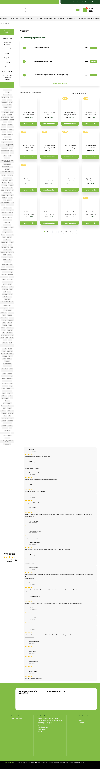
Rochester (7, 361)
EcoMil (3, 187)
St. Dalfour (4, 395)
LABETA (9, 259)
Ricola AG (9, 358)
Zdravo (9, 435)
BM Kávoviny (7, 137)
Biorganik (11, 129)
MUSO (11, 289)
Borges (3, 142)
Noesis (4, 315)
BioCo (10, 122)
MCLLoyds (4, 274)
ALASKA (7, 92)
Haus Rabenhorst (7, 220)
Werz (10, 428)
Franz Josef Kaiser (5, 202)
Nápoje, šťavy (48, 18)
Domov (65, 2)
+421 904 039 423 (8, 2)
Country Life (10, 175)
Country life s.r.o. (7, 178)
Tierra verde (10, 405)
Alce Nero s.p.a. (5, 97)
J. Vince (11, 242)
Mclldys (10, 272)
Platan (5, 340)
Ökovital (5, 325)
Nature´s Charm (7, 310)
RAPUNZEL (4, 356)
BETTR (12, 117)
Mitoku (4, 284)
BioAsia (5, 122)
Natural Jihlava (7, 305)
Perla (7, 337)
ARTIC (11, 112)
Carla (7, 153)
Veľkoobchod (93, 2)
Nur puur (12, 317)
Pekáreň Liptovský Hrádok (7, 335)
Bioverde (4, 134)
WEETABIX (5, 428)
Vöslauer (4, 425)
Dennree (10, 182)
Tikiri (4, 408)
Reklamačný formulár (44, 724)
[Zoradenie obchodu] (85, 93)
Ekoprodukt (9, 187)
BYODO (11, 148)
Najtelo (9, 291)
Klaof (4, 254)
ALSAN (4, 99)
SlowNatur (5, 386)
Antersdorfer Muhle (7, 104)
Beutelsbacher (4, 119)
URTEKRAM (4, 413)
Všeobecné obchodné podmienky (48, 718)
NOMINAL (10, 315)
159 (71, 232)
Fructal (3, 205)
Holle (12, 227)
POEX (10, 342)
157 (61, 232)
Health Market (7, 225)
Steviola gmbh (5, 398)
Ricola (4, 358)
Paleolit (3, 330)
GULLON (11, 212)
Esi (12, 190)
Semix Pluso (9, 378)
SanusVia (10, 371)
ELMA (2, 190)
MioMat (4, 282)
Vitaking (4, 420)
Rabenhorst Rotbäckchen (7, 353)
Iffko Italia (9, 237)
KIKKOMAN (11, 252)
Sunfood (7, 400)
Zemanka (7, 438)
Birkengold (10, 134)
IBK (12, 234)
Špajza (62, 18)
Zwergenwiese (7, 444)
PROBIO (10, 348)
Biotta (4, 132)
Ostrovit (3, 327)
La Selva (11, 257)
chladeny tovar (7, 164)
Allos (12, 97)
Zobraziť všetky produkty (60, 83)
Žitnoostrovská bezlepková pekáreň (89, 18)
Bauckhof (9, 114)
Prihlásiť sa (83, 2)
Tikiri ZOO (9, 408)
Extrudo (3, 195)
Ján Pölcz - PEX (5, 247)
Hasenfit (10, 217)
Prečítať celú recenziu (29, 516)
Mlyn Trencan (5, 287)
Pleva (9, 340)
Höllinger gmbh (7, 230)
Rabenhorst (10, 351)
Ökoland (10, 322)
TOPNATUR (3, 410)
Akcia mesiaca (4, 18)
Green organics (9, 210)
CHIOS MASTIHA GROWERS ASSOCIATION (7, 161)
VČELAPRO (10, 413)
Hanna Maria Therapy (7, 215)
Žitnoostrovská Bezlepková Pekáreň (7, 441)
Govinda (5, 207)
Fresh (12, 202)
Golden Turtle (10, 205)
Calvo (2, 153)
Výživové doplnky (71, 18)
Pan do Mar (10, 330)
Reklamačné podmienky (45, 722)
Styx (12, 398)
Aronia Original (5, 112)
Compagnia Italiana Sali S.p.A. (7, 172)
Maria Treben (4, 269)
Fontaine (9, 200)
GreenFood (4, 212)
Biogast (4, 124)
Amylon (11, 102)
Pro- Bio (5, 348)
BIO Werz (12, 119)
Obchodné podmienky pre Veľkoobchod (50, 720)
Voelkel (9, 423)
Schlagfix (9, 373)
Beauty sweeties (5, 117)
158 (66, 232)
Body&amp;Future (7, 139)
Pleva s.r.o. (5, 342)
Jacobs (10, 244)
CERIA (9, 155)
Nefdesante (11, 313)
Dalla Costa (5, 180)
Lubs (11, 264)
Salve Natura (5, 368)
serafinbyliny (5, 383)
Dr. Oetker (11, 185)
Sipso (11, 383)
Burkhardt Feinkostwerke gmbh (7, 145)
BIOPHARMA (10, 127)
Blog (80, 720)
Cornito (3, 175)
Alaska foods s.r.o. (7, 95)
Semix (3, 378)
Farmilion (4, 197)
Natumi (10, 294)
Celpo (5, 155)
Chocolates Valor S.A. (7, 166)
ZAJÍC (4, 435)
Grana (2, 210)
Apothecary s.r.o (7, 107)
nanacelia (4, 294)
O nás (80, 718)
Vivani (4, 423)
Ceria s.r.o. (7, 158)
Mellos (3, 279)
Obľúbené (74, 2)
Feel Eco (10, 197)
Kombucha (4, 257)
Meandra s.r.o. (4, 277)
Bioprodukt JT (4, 129)
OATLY (4, 322)
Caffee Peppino (5, 150)
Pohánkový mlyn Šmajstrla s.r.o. (7, 345)
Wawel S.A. (10, 425)
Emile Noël (7, 190)
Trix (13, 410)
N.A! (5, 291)
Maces (2, 267)
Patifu (3, 332)
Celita (11, 153)
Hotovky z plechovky (7, 232)
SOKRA (3, 388)
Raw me (10, 356)
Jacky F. (4, 244)
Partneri (81, 722)
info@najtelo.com (22, 2)
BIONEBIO (4, 127)
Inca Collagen (7, 239)
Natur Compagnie (7, 296)
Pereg (2, 337)
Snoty (10, 386)
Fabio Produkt (10, 195)
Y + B (12, 433)
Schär (4, 373)
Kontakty (81, 724)
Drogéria (39, 18)
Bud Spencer (10, 142)
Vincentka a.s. (5, 418)
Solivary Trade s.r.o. (7, 391)
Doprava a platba (43, 728)
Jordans (5, 249)
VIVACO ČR (10, 420)
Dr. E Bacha (4, 185)
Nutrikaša (4, 320)
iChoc (4, 237)
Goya (10, 207)
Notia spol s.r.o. (4, 317)
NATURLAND (3, 313)
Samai (11, 368)
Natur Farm (7, 299)
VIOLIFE (11, 418)
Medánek (11, 277)
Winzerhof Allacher (5, 433)
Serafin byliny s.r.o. (7, 381)
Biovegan (9, 132)
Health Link (7, 222)
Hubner (8, 234)
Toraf (9, 410)
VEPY (5, 415)
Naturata (11, 308)
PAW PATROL (9, 332)
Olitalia (10, 325)
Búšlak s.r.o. (4, 148)
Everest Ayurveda (7, 192)
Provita (3, 351)
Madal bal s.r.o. (9, 267)
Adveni (9, 90)
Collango (7, 169)
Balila (4, 114)
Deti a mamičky (30, 18)
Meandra (10, 274)
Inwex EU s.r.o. (4, 242)
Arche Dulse (7, 109)
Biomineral (9, 124)
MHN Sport (9, 279)
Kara (10, 249)
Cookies (40, 731)
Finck (4, 200)
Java (12, 247)
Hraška (3, 234)
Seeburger (10, 376)
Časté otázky (42, 729)
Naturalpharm (4, 308)
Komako (9, 254)
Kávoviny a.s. (4, 252)
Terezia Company (7, 403)
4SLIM (4, 90)
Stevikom (10, 395)
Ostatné (56, 18)
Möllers (11, 287)
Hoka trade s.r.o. (5, 227)
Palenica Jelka (10, 327)
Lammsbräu (7, 262)
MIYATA (9, 284)
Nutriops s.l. (10, 320)
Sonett (4, 393)
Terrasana (3, 405)
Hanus (4, 217)
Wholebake (7, 430)
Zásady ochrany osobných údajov (48, 726)
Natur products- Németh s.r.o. (7, 302)
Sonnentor (9, 393)
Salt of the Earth (7, 366)
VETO (9, 415)
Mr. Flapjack (5, 289)
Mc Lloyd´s (4, 272)
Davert (11, 180)
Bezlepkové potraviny (17, 18)
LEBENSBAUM (5, 264)
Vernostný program (17, 718)
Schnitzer (4, 376)
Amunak (10, 99)
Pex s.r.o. (12, 337)
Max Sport (11, 269)
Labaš (4, 259)
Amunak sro (4, 102)
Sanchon (4, 371)
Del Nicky (4, 182)
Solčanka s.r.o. (9, 388)
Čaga (11, 150)
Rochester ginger (7, 363)
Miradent (10, 282)
